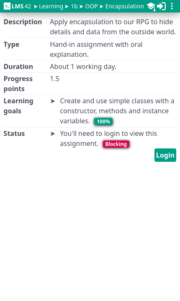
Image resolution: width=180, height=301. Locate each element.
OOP (91, 6)
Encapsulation (124, 6)
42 (17, 6)
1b (74, 6)
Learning (51, 6)
